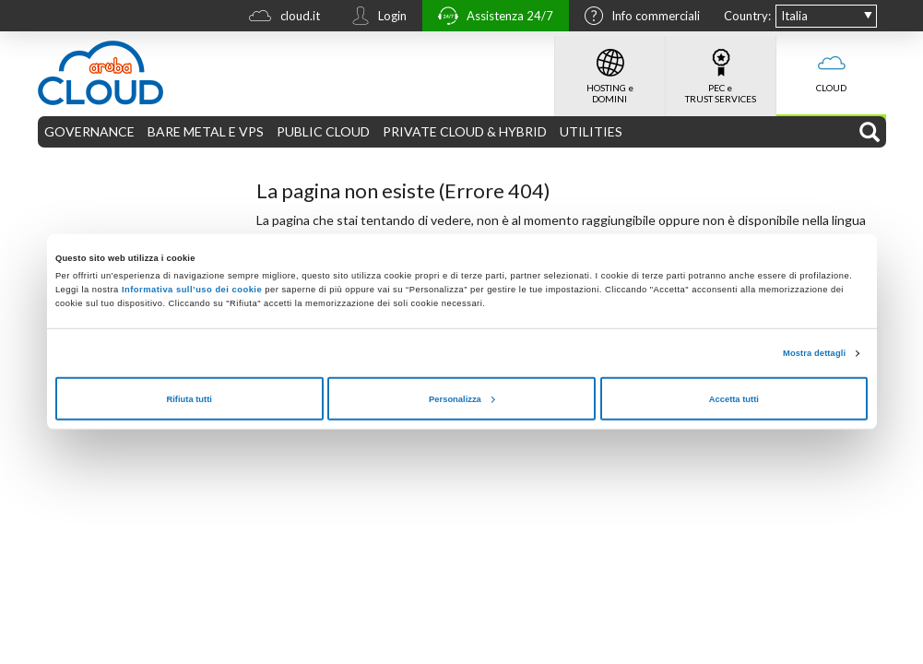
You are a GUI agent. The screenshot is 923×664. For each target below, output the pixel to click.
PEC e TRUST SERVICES (720, 70)
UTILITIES (591, 131)
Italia (794, 15)
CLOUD (831, 64)
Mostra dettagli (814, 353)
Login (374, 17)
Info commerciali (637, 17)
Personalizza (462, 398)
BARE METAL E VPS (206, 131)
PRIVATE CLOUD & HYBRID (465, 131)
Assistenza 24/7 (491, 18)
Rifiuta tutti (188, 398)
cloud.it (280, 18)
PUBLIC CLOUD (323, 131)
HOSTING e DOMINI (610, 70)
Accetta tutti (734, 398)
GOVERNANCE (89, 131)
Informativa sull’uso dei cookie (190, 289)
